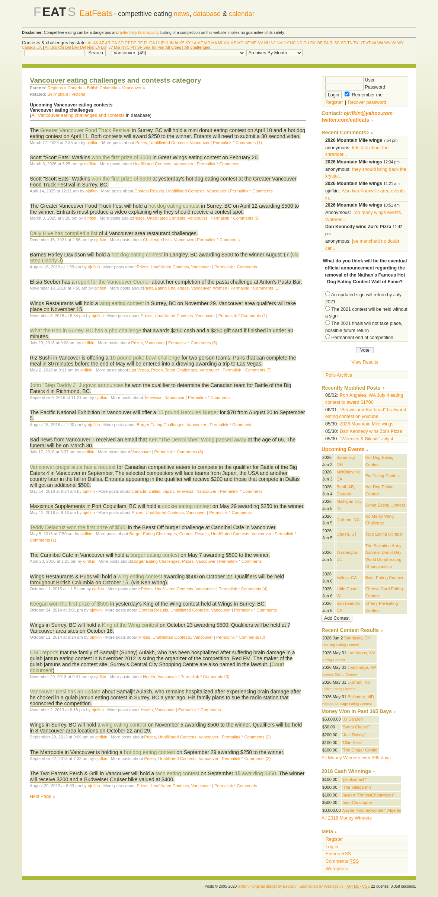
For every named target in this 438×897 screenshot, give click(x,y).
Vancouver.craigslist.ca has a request (72, 467)
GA (151, 43)
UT (362, 43)
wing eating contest (122, 303)
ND (299, 43)
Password (355, 87)
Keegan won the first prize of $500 (69, 604)
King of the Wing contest (130, 625)
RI (331, 43)
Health (149, 676)
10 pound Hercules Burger (187, 412)
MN (226, 43)
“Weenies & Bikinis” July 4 (366, 438)
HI (158, 43)
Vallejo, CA (346, 577)
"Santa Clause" (356, 727)
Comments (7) (258, 370)
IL (167, 43)
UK (39, 47)
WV (387, 43)
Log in (332, 846)
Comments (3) (252, 637)
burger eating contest (154, 555)
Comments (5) (246, 218)
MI (220, 43)
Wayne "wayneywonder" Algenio (371, 810)
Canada (28, 47)
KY (188, 43)
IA (176, 43)
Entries (338, 853)
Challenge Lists (157, 239)
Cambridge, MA (362, 667)
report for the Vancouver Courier (113, 282)
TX (356, 43)
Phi (133, 47)
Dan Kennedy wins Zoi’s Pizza (371, 431)
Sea (146, 47)
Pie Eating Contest (382, 475)
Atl (47, 47)
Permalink (222, 142)
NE (253, 43)
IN (171, 43)
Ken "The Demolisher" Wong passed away (197, 440)
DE (140, 43)
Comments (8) (190, 452)
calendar (242, 13)
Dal (68, 47)
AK (96, 43)
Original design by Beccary (274, 886)
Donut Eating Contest (385, 505)
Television (153, 397)
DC (133, 43)
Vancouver (132, 88)
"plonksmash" (354, 779)
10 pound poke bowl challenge (145, 358)
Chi (61, 47)
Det (83, 47)
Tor (153, 47)
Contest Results (149, 191)
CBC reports (44, 652)
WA (380, 43)
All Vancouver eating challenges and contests (78, 115)
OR (320, 43)
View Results (365, 362)
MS (233, 43)
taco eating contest (177, 773)
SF (139, 47)
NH (267, 43)
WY (400, 43)
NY (286, 43)
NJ (273, 43)
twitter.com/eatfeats (345, 120)
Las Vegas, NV (361, 653)
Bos (54, 47)
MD (207, 43)
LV (111, 47)
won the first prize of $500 (121, 157)
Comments (229, 164)
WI (393, 43)
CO (121, 43)
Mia (117, 47)
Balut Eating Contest (384, 577)
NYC (125, 47)
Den (75, 47)
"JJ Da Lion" (353, 719)
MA (214, 43)
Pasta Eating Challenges (166, 288)
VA (374, 43)
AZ (101, 43)
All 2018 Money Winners (347, 818)
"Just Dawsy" (354, 734)
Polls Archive (339, 375)
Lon (104, 47)
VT (368, 43)
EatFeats (96, 13)
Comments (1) (249, 142)
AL (90, 43)
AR (107, 43)
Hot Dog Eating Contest (340, 645)
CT (127, 43)
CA (114, 43)
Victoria (78, 94)
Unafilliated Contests (168, 142)
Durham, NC (347, 519)
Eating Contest (333, 660)
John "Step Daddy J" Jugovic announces (76, 385)
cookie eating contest (186, 506)
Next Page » (42, 796)
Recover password (367, 102)
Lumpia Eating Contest (340, 674)
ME (200, 43)
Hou (90, 47)
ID (162, 43)
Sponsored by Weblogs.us (321, 886)
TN (349, 43)
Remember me (364, 95)
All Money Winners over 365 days (356, 757)
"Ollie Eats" (352, 742)
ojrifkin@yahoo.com (368, 113)
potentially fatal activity (139, 33)
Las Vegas (139, 370)
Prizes (141, 142)
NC (292, 43)
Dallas (154, 491)
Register (334, 102)
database (207, 13)
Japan (168, 491)
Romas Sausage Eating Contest (347, 704)
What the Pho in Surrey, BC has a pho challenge (85, 330)
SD (343, 43)
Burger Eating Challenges (161, 424)
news (181, 13)
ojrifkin (92, 142)
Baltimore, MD (361, 697)
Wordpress (337, 868)
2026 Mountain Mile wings (366, 424)
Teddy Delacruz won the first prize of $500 (78, 527)
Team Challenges (181, 370)
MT (247, 43)
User (350, 80)
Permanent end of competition (362, 337)
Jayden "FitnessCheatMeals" (368, 795)
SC (337, 43)
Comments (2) (257, 737)
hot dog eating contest (173, 206)
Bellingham (57, 94)
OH (306, 43)
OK (313, 43)
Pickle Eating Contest (338, 689)
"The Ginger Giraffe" (360, 750)
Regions (55, 88)
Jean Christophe (357, 802)
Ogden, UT (346, 534)
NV (260, 43)
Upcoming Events (343, 449)
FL (146, 43)
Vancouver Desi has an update (65, 692)
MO (240, 43)
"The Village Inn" (357, 787)
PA (326, 43)
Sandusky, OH (357, 638)
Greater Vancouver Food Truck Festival (85, 130)
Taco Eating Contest (383, 534)
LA (194, 43)
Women (220, 288)
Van (160, 47)
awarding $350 (259, 773)
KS (182, 43)
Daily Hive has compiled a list (63, 233)
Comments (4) (254, 589)
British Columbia (102, 88)
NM (279, 43)
